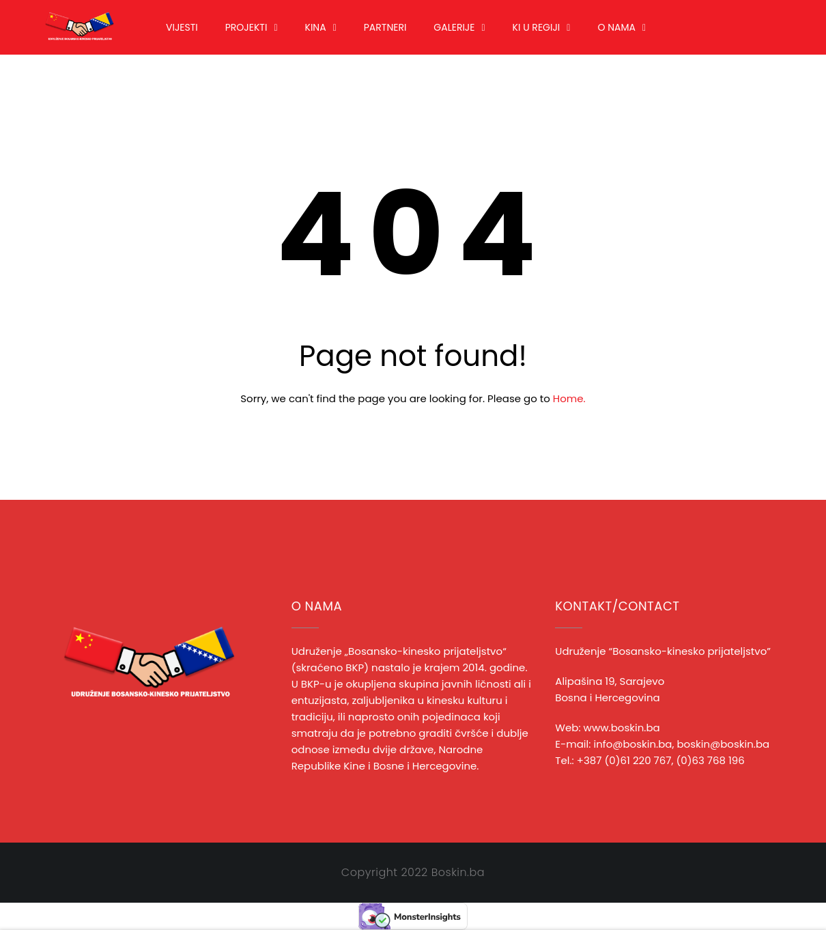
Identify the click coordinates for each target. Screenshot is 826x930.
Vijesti (182, 27)
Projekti (246, 27)
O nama (616, 27)
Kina (315, 27)
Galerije (453, 27)
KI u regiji (536, 27)
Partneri (385, 27)
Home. (569, 398)
